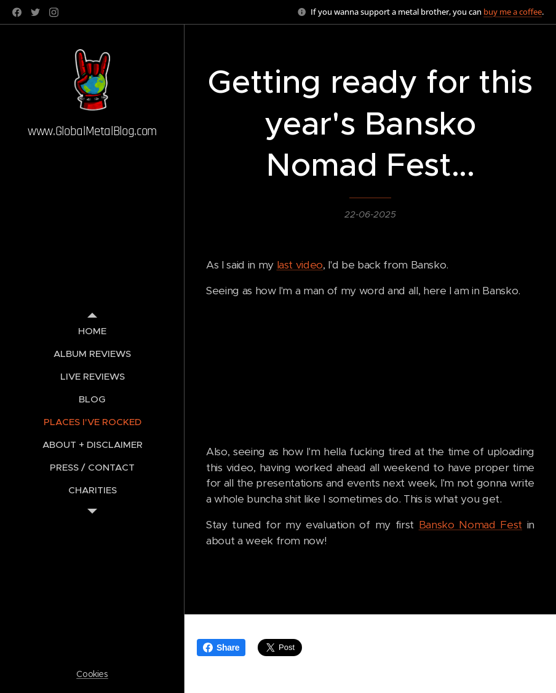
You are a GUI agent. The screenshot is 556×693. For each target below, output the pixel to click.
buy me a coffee (512, 11)
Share (221, 647)
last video (300, 265)
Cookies (92, 673)
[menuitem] (92, 331)
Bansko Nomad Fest (470, 524)
